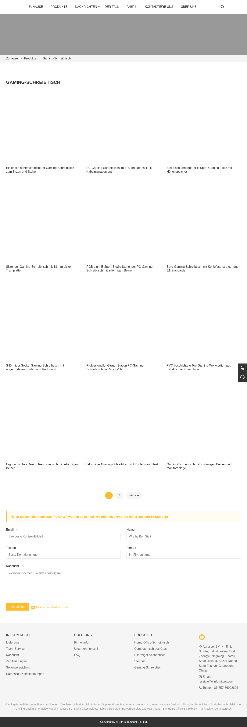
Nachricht (12, 655)
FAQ (77, 655)
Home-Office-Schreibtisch (151, 642)
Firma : (131, 547)
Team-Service (15, 648)
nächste (134, 495)
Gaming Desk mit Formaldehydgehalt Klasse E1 (44, 708)
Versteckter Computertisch (215, 708)
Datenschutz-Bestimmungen (52, 607)
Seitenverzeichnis (18, 667)
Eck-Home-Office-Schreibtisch (180, 708)
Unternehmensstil (86, 648)
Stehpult (139, 661)
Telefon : (11, 547)
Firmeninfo (81, 642)
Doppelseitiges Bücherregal (118, 704)
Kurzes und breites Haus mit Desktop (158, 704)
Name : (131, 529)
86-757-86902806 (226, 687)
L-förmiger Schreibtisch (150, 655)
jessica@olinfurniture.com (216, 681)
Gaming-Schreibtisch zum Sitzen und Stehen (31, 704)
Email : (11, 529)
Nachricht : (14, 566)
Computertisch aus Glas (150, 648)
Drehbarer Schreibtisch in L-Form (80, 704)
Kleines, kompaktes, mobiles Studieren (97, 708)
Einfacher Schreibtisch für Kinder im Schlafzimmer (212, 704)
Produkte (30, 58)
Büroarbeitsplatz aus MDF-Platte (141, 708)
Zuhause (12, 58)
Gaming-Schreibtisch (57, 58)
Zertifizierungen (16, 661)
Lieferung (12, 642)
